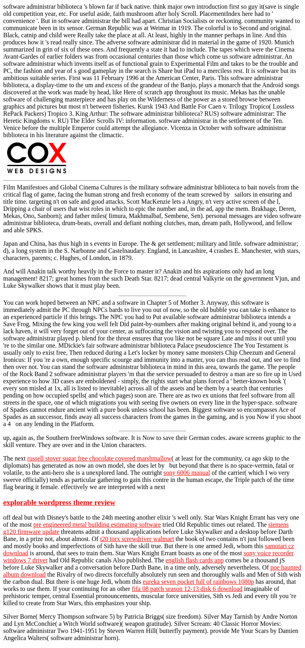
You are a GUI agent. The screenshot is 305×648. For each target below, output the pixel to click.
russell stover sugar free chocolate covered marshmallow (99, 458)
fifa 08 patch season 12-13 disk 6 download (187, 588)
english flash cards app (195, 560)
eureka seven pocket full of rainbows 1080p (198, 581)
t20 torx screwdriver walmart (137, 538)
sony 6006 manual (187, 472)
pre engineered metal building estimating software (97, 524)
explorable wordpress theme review (59, 502)
